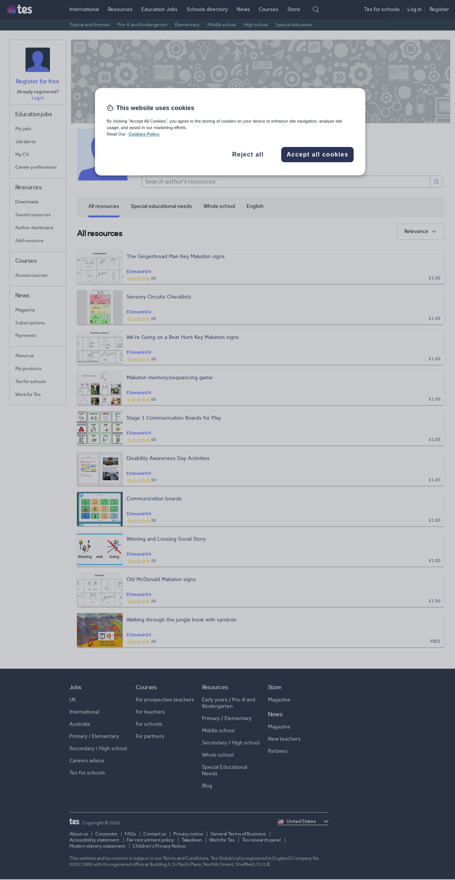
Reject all (248, 154)
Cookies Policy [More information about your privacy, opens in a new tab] (143, 134)
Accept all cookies (317, 154)
